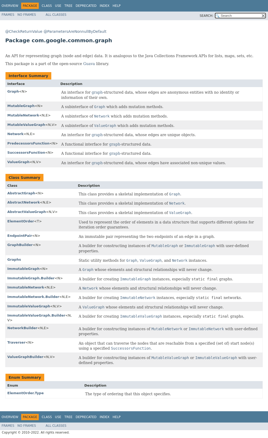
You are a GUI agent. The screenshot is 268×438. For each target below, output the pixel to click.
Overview (10, 6)
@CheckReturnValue (23, 31)
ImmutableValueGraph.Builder (36, 315)
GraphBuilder (20, 245)
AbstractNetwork (23, 202)
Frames (8, 15)
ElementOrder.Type (25, 393)
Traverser (16, 342)
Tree (68, 6)
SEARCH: (207, 16)
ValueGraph (18, 162)
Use (58, 6)
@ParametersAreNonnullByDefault (74, 31)
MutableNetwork (23, 115)
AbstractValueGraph (26, 212)
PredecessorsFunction (28, 143)
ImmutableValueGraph (28, 306)
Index (105, 6)
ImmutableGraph (23, 269)
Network (15, 134)
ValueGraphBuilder (25, 357)
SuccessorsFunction (26, 152)
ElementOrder (20, 221)
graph (97, 92)
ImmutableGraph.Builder (31, 278)
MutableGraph (21, 106)
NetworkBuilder (22, 328)
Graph (13, 91)
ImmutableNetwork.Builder (33, 297)
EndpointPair (19, 236)
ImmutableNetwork (25, 287)
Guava (89, 64)
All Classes (56, 15)
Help (117, 6)
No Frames (27, 15)
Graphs (14, 259)
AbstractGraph (21, 193)
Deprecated (86, 6)
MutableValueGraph (26, 125)
